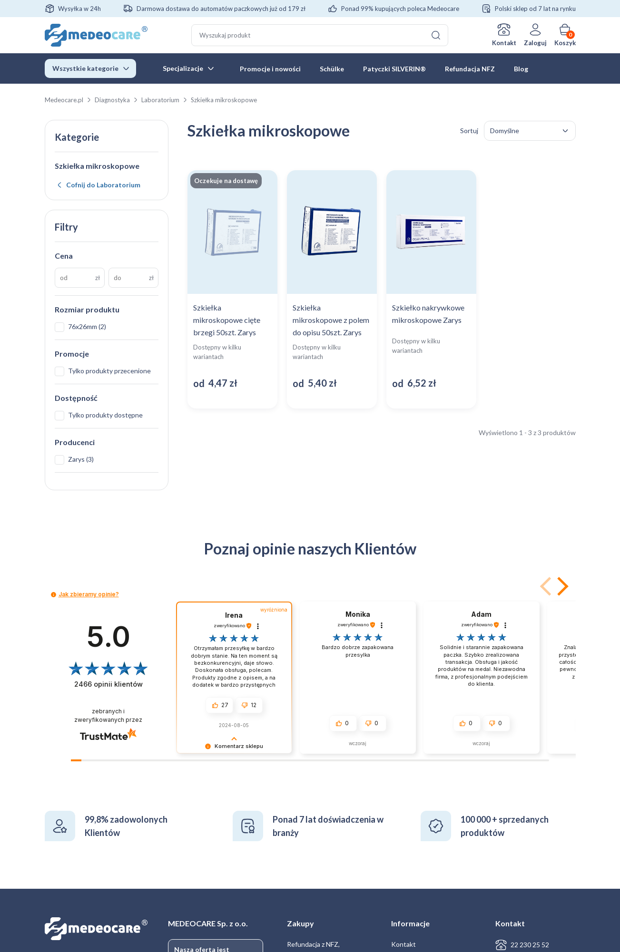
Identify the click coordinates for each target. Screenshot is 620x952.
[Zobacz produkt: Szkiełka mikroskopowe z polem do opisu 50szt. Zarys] (332, 289)
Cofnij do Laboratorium (103, 185)
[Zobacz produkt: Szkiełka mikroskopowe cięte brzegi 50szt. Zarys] (232, 289)
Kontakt (504, 43)
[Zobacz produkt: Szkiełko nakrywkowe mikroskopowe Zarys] (431, 289)
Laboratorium (160, 100)
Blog (521, 69)
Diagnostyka (112, 100)
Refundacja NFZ (470, 69)
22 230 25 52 (530, 945)
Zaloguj (535, 43)
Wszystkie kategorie (85, 68)
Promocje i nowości (270, 69)
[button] (561, 586)
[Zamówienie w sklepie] (530, 131)
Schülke (332, 69)
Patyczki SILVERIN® (394, 69)
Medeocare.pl (64, 100)
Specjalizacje (183, 68)
